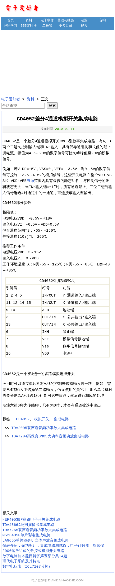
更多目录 (65, 26)
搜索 (84, 26)
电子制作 (47, 20)
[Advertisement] (57, 62)
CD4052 (23, 419)
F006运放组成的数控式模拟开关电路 (33, 551)
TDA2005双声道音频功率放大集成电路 (43, 428)
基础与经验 (65, 20)
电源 (84, 20)
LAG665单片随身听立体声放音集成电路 (36, 540)
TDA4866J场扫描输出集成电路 (28, 525)
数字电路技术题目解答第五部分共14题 (35, 556)
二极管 (47, 26)
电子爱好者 (10, 99)
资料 (29, 20)
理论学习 (10, 26)
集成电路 (61, 419)
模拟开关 (41, 419)
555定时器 (29, 26)
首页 (10, 20)
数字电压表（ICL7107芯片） (27, 567)
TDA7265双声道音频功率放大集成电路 (35, 530)
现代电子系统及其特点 (21, 561)
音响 (102, 20)
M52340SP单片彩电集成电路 (27, 535)
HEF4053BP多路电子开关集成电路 (31, 520)
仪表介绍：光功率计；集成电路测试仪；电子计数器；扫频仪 (53, 546)
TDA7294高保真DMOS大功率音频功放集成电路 (50, 436)
